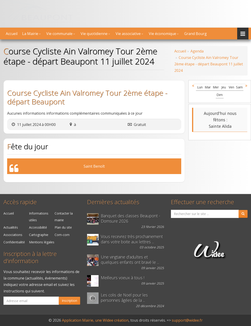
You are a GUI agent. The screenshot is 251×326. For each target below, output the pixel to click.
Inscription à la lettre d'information (30, 257)
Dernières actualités (113, 202)
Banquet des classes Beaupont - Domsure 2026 (130, 218)
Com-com (62, 235)
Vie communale (59, 33)
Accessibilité (38, 227)
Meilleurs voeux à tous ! (122, 277)
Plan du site (63, 227)
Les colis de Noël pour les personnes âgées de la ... (124, 297)
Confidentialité (14, 242)
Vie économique (162, 33)
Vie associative (128, 33)
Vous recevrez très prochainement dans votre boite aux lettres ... (132, 239)
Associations (12, 235)
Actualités (10, 227)
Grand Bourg (195, 33)
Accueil (12, 33)
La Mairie (30, 33)
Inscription (69, 300)
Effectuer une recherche (202, 202)
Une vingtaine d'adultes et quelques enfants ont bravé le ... (130, 259)
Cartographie (38, 235)
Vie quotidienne (94, 33)
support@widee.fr (187, 320)
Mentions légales (41, 242)
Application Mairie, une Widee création (95, 320)
